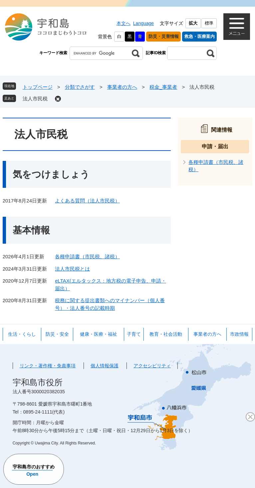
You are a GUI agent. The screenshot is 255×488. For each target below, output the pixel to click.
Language (143, 23)
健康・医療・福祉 (98, 334)
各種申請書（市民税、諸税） (87, 256)
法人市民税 (35, 98)
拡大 (193, 23)
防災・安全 (57, 334)
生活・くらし (22, 334)
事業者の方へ (122, 87)
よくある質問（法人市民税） (87, 200)
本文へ (123, 23)
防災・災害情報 (163, 36)
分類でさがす (80, 87)
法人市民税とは (72, 269)
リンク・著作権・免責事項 (48, 365)
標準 (209, 23)
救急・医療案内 (199, 36)
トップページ (38, 87)
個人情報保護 (105, 365)
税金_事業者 (163, 87)
